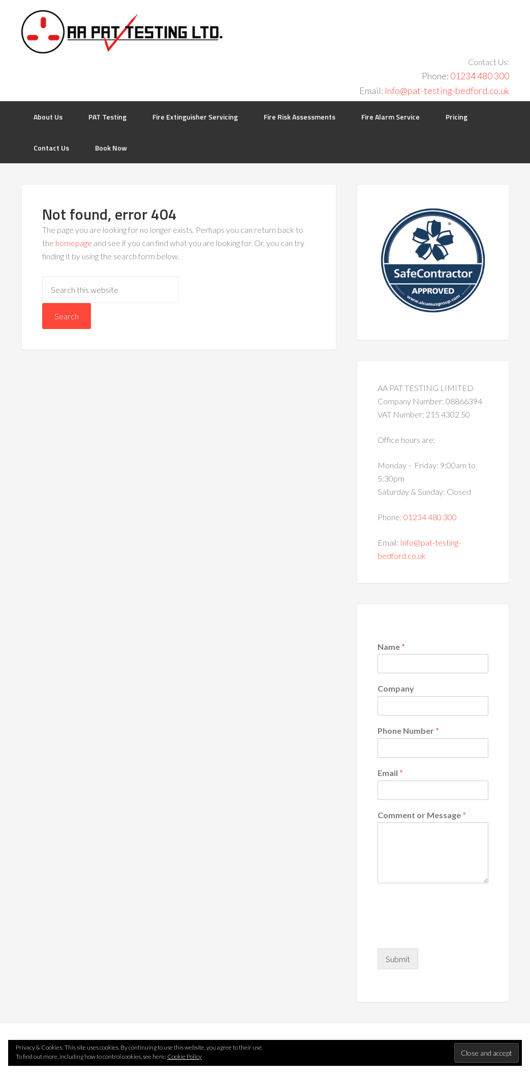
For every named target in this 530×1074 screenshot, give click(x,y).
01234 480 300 (479, 75)
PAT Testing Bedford (122, 31)
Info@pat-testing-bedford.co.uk (447, 90)
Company (396, 688)
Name (391, 646)
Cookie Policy (184, 1056)
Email (390, 773)
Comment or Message (422, 815)
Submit (398, 959)
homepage (73, 243)
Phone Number (408, 730)
